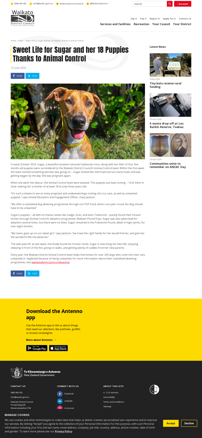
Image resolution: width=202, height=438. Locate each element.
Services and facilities (115, 24)
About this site (113, 386)
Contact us (185, 18)
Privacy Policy (63, 431)
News (20, 40)
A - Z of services (110, 392)
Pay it (143, 18)
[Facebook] (65, 393)
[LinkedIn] (64, 400)
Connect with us (68, 386)
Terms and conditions (113, 401)
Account (182, 3)
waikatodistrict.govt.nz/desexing (50, 262)
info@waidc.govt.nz (20, 397)
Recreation (141, 24)
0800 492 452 (17, 392)
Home (13, 40)
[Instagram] (65, 408)
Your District (182, 24)
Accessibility (109, 397)
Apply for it (169, 18)
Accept (171, 423)
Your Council (161, 24)
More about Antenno (39, 340)
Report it (155, 18)
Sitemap (107, 406)
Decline (189, 423)
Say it (134, 18)
